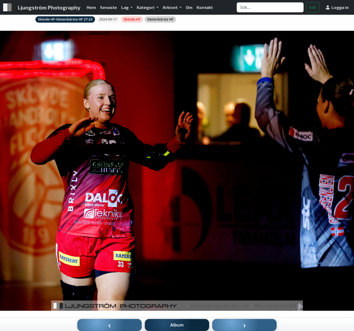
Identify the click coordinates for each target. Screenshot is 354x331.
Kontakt (205, 7)
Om (189, 7)
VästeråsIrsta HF (160, 19)
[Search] (270, 7)
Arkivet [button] (170, 7)
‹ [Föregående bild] (109, 325)
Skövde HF (132, 19)
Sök (312, 7)
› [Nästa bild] (244, 325)
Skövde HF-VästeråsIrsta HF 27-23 (65, 19)
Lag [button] (125, 7)
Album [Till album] (177, 325)
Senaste (108, 7)
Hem (91, 7)
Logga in (337, 7)
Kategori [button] (146, 7)
